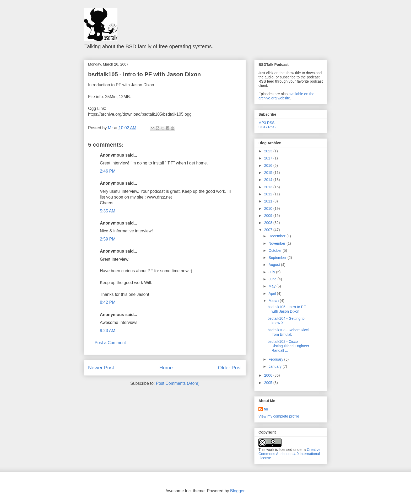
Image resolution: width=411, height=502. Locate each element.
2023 (268, 151)
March (274, 300)
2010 (268, 208)
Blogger (237, 491)
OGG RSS (266, 127)
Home (166, 367)
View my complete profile (278, 416)
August (274, 265)
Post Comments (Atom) (177, 383)
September (277, 257)
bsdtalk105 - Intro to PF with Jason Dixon (144, 74)
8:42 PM (108, 302)
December (277, 236)
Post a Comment (110, 342)
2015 (268, 172)
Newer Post (101, 367)
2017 (268, 158)
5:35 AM (107, 211)
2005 (268, 383)
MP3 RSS (266, 123)
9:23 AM (107, 330)
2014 (268, 180)
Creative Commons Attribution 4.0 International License (289, 453)
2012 (268, 194)
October (275, 250)
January (275, 366)
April (272, 293)
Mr (266, 409)
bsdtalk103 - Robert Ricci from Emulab (288, 332)
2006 (268, 375)
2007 (268, 230)
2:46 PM (108, 171)
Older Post (230, 367)
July (272, 272)
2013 (268, 187)
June (272, 279)
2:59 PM (108, 239)
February (276, 359)
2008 (268, 223)
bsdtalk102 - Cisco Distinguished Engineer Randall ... (288, 346)
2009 (268, 215)
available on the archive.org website (286, 96)
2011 (268, 201)
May (272, 286)
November (277, 243)
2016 (268, 165)
